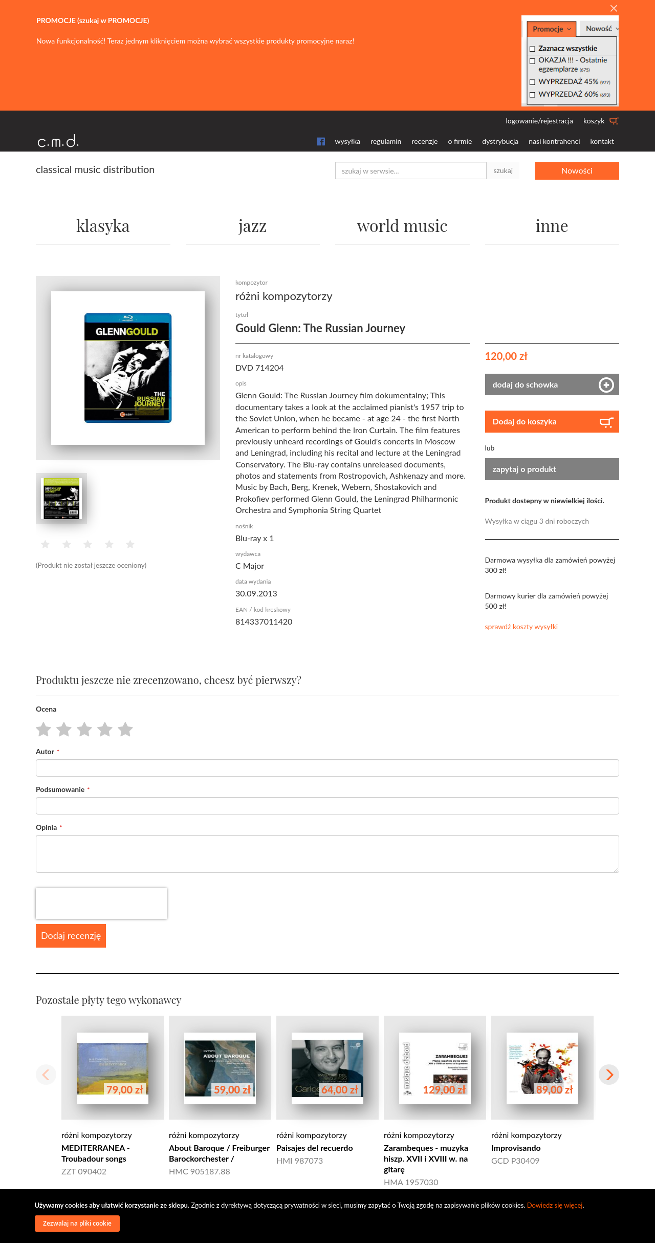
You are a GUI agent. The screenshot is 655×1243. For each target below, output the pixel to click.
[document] (329, 1216)
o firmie (460, 141)
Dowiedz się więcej (555, 1205)
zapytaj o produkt (525, 469)
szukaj (503, 170)
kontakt (602, 141)
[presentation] (101, 903)
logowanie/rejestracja (539, 120)
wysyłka (348, 141)
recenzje (424, 141)
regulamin (385, 141)
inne (552, 225)
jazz (252, 225)
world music (402, 225)
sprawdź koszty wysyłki (521, 626)
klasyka (103, 225)
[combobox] (411, 170)
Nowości (577, 170)
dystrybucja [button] (500, 141)
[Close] (613, 8)
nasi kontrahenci (554, 141)
